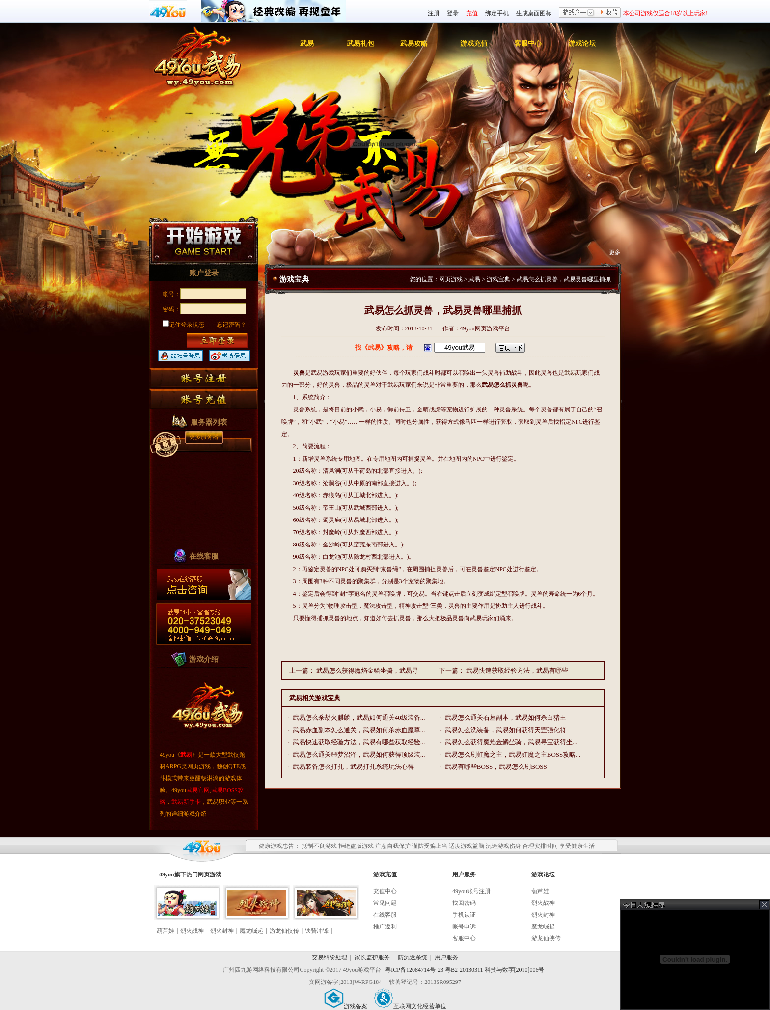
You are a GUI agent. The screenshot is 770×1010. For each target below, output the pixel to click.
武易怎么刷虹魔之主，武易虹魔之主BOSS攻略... (512, 754)
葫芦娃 (165, 931)
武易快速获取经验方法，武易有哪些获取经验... (359, 742)
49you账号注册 (471, 891)
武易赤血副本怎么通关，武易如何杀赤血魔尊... (359, 730)
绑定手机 (497, 13)
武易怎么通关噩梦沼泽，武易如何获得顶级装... (359, 754)
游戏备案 (345, 1006)
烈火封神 (222, 931)
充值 (472, 13)
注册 (434, 13)
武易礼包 (360, 43)
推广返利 (385, 926)
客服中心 (528, 43)
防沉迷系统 (412, 957)
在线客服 (385, 914)
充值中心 (385, 891)
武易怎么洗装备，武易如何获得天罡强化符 (505, 730)
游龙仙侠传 (284, 931)
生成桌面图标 (533, 13)
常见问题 (385, 903)
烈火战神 (192, 931)
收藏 (609, 13)
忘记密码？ (231, 324)
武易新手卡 (186, 801)
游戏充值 (474, 43)
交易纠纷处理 (329, 957)
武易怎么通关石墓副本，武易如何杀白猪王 (505, 717)
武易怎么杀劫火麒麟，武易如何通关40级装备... (359, 717)
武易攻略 (414, 43)
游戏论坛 (582, 43)
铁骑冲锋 (317, 931)
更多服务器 (204, 437)
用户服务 (446, 957)
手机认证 (464, 914)
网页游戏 (451, 279)
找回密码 (464, 903)
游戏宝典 (498, 279)
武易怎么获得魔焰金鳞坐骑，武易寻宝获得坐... (511, 742)
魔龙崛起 (251, 931)
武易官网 (198, 790)
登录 (453, 13)
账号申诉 (464, 926)
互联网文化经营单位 (410, 1006)
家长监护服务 (372, 957)
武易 (307, 43)
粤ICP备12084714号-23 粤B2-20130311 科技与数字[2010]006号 (464, 969)
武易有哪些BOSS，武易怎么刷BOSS (496, 766)
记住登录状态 (183, 324)
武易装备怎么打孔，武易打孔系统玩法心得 (353, 766)
